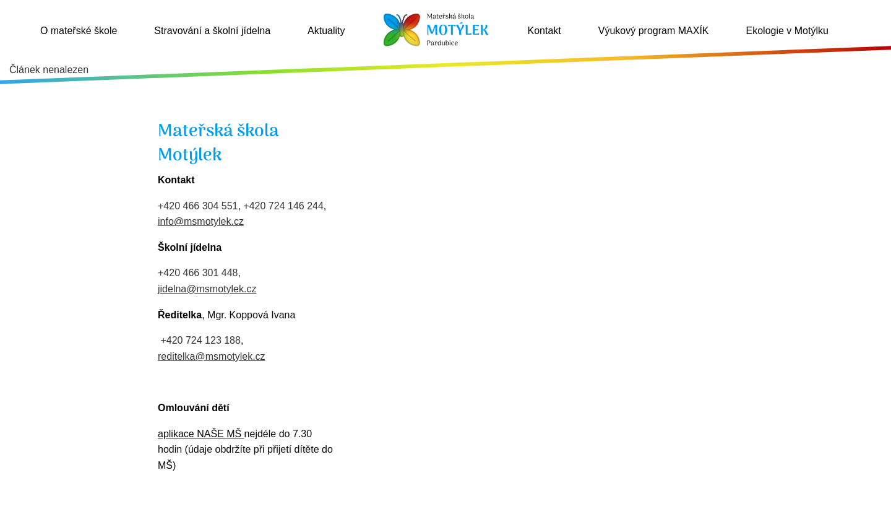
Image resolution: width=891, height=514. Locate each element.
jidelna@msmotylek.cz (207, 289)
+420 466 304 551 (198, 206)
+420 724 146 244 (283, 206)
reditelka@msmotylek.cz (211, 356)
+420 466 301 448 (198, 273)
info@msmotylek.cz (201, 221)
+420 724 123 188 (200, 340)
